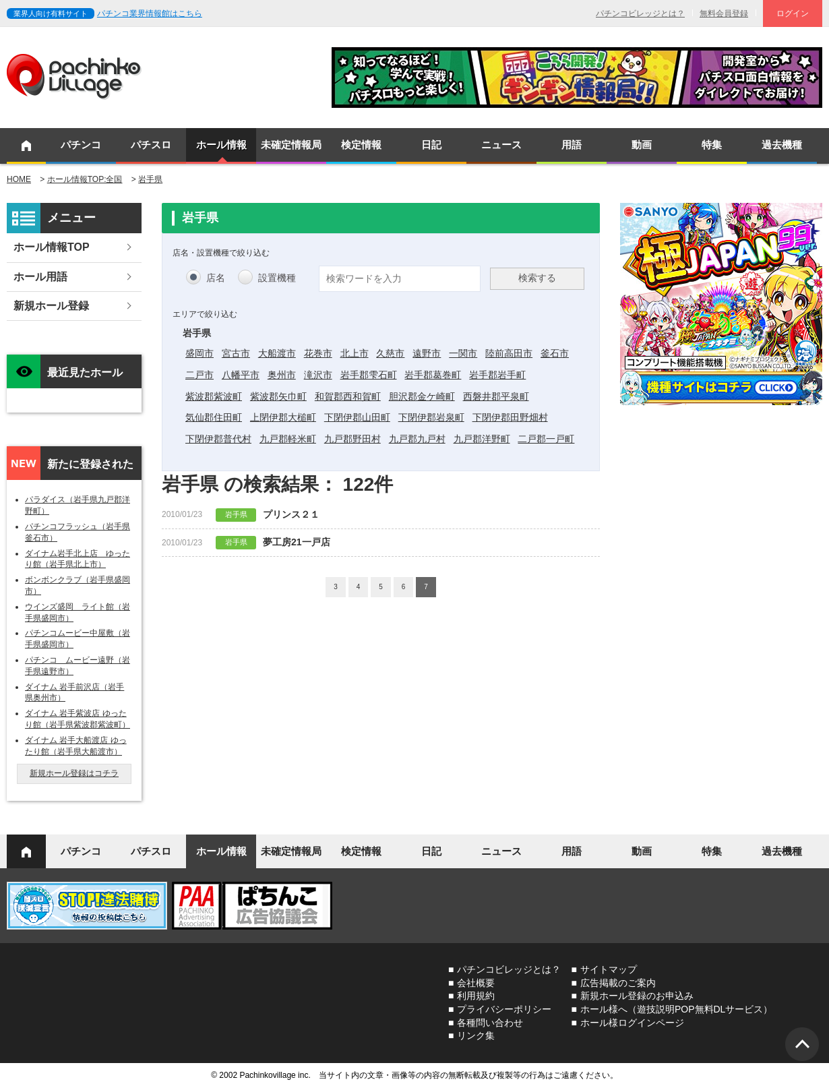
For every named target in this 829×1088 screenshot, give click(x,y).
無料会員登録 (724, 13)
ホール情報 (221, 144)
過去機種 (782, 144)
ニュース (501, 144)
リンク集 (476, 1035)
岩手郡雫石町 (368, 374)
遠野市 (426, 353)
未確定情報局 (291, 144)
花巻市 (318, 353)
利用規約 (476, 995)
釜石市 (555, 353)
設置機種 (277, 277)
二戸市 (199, 374)
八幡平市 (240, 374)
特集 (712, 144)
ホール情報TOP (51, 247)
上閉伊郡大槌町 (283, 417)
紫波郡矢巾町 (278, 396)
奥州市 (282, 374)
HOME (19, 179)
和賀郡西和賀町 (348, 396)
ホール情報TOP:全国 (85, 179)
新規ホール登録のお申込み (637, 995)
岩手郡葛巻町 (432, 374)
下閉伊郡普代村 (218, 438)
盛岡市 (199, 353)
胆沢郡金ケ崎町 (422, 396)
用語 (571, 144)
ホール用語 (40, 276)
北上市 (354, 353)
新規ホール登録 (51, 305)
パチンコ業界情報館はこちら (149, 13)
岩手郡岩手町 (497, 374)
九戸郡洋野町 (482, 438)
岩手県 (150, 179)
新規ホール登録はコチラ (74, 773)
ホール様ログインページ (632, 1022)
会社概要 (476, 982)
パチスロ (151, 144)
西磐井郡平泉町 (496, 396)
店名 (215, 277)
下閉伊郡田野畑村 (510, 417)
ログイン (792, 13)
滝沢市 (318, 374)
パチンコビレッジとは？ (640, 13)
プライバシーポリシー (504, 1009)
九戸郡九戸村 (417, 438)
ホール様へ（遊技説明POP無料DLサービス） (676, 1009)
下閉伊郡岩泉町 (431, 417)
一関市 (463, 353)
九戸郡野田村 (352, 438)
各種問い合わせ (490, 1022)
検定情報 (361, 144)
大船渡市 (277, 353)
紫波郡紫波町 (213, 396)
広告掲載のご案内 (618, 982)
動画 (642, 144)
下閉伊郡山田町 (357, 417)
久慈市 (390, 353)
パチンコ (81, 144)
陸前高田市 (508, 353)
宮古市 (236, 353)
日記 (431, 144)
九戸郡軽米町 (287, 438)
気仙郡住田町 (213, 417)
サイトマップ (608, 969)
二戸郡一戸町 (546, 438)
